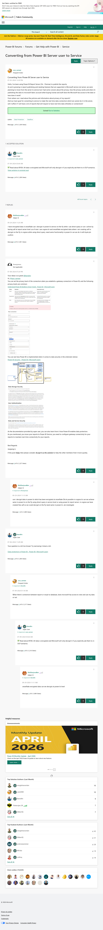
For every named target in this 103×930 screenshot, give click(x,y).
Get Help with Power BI (47, 46)
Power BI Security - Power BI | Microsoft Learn (24, 360)
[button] (76, 61)
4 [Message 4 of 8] (14, 177)
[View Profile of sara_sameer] (17, 70)
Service (65, 46)
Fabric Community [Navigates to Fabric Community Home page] (24, 17)
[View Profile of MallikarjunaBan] (18, 215)
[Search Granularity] (39, 32)
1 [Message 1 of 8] (14, 124)
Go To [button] (92, 27)
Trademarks (5, 918)
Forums (29, 46)
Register (70, 27)
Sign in (78, 27)
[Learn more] (14, 762)
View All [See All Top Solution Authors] (10, 816)
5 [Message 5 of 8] (28, 693)
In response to (15, 159)
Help (85, 27)
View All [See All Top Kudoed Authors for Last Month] (10, 862)
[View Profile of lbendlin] (19, 153)
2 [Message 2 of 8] (14, 559)
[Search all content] (74, 32)
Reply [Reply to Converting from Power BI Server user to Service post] (90, 132)
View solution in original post (18, 170)
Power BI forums (13, 46)
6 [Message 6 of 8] (14, 463)
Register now (72, 38)
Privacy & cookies (6, 912)
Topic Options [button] (89, 61)
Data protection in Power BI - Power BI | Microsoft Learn (28, 552)
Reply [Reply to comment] (90, 185)
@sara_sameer (15, 278)
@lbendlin (27, 276)
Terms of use (5, 915)
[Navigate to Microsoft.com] (7, 17)
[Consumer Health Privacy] (28, 923)
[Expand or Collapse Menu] (3, 22)
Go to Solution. (54, 110)
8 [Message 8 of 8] (14, 242)
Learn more (6, 10)
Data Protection (19, 119)
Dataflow (30, 119)
